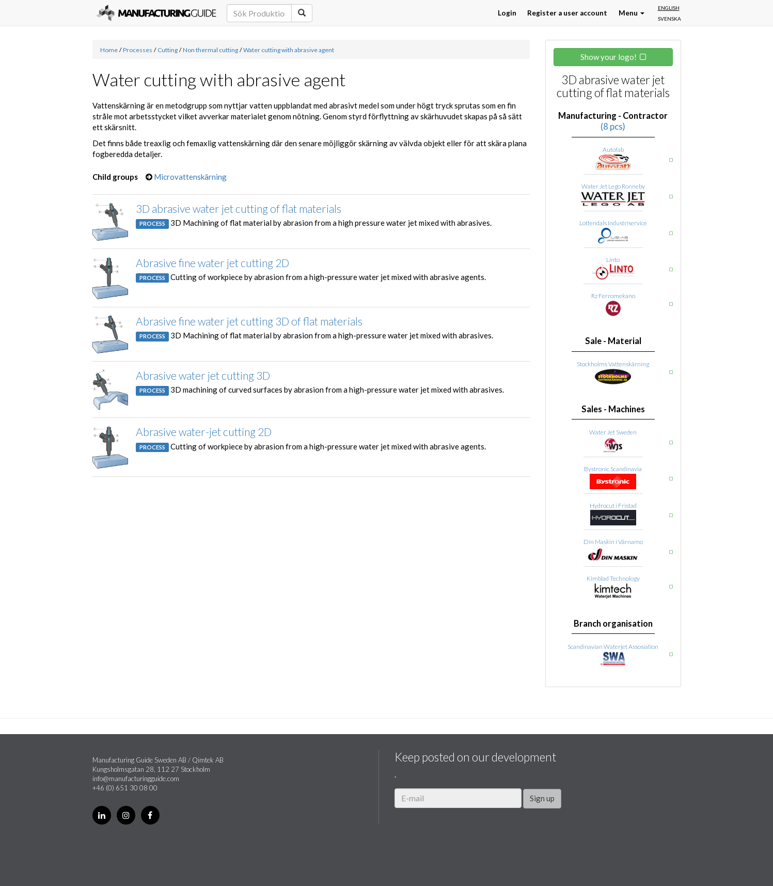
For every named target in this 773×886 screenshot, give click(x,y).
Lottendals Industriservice (613, 223)
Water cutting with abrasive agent (288, 50)
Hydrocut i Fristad (613, 505)
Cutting (167, 50)
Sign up (542, 798)
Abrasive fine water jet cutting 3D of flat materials (249, 321)
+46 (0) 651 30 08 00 (124, 788)
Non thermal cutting (210, 50)
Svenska (669, 18)
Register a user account (567, 13)
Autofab (613, 149)
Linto (613, 259)
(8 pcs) (613, 126)
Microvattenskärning (190, 176)
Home (109, 50)
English (669, 8)
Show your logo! (608, 56)
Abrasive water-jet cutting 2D (204, 431)
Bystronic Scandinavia (613, 469)
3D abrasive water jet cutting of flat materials (238, 208)
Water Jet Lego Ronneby (613, 186)
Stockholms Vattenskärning (613, 364)
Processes (137, 50)
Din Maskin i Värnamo (613, 542)
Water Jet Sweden (613, 432)
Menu (631, 13)
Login (507, 13)
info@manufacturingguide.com (135, 778)
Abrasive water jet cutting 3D (203, 375)
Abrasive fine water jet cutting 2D (212, 262)
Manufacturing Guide (156, 13)
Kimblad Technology (613, 578)
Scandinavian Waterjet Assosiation (612, 646)
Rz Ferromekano (613, 296)
